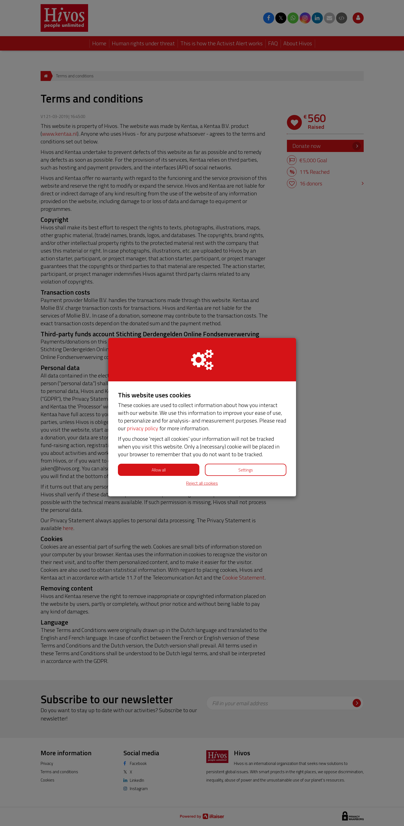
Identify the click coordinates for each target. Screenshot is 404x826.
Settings (245, 470)
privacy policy (142, 428)
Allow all (159, 470)
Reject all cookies (202, 483)
